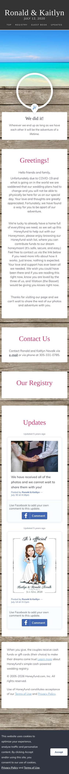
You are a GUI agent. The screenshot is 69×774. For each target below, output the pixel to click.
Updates (56, 25)
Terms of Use (23, 694)
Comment (33, 515)
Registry (21, 25)
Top (9, 25)
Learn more (45, 659)
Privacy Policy (46, 694)
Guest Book (39, 25)
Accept (59, 752)
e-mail (13, 355)
